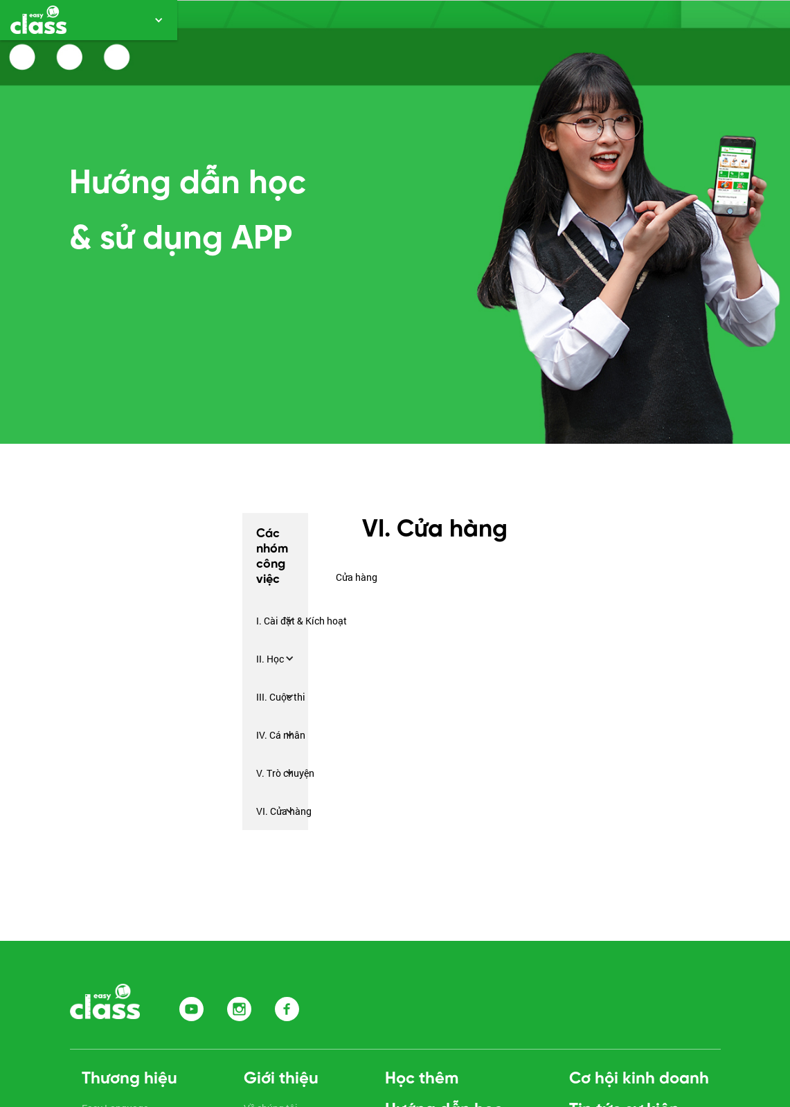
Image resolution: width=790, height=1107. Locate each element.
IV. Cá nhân (280, 734)
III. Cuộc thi (280, 696)
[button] (88, 20)
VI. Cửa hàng (284, 811)
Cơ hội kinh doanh (639, 1079)
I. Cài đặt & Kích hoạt (301, 620)
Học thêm (421, 1079)
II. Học (270, 658)
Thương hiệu (129, 1079)
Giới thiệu (281, 1079)
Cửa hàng (356, 577)
